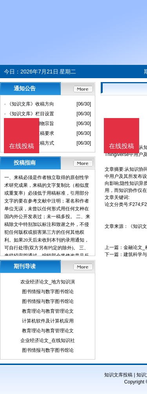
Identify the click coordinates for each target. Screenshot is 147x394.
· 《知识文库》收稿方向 (29, 104)
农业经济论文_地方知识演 (47, 282)
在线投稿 (121, 146)
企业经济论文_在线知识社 (47, 340)
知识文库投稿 (118, 375)
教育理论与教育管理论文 (48, 311)
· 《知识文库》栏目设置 (29, 113)
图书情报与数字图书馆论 (48, 291)
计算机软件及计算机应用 (48, 321)
